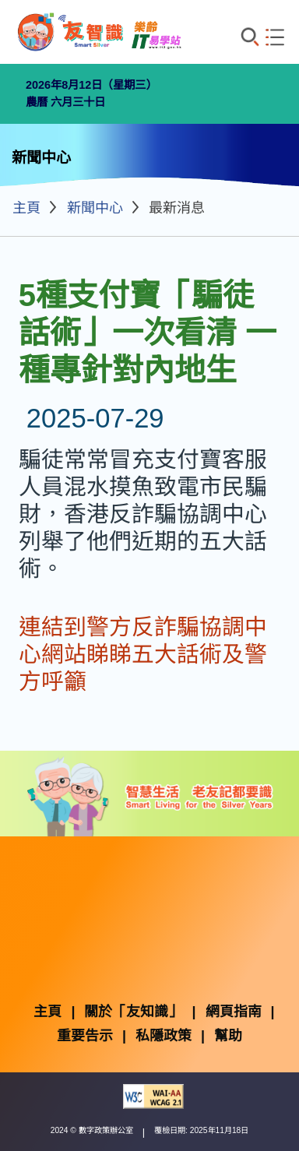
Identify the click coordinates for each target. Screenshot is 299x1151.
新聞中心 (95, 208)
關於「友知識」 (133, 1011)
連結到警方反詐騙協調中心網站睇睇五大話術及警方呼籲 (143, 654)
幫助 (228, 1036)
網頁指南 (234, 1011)
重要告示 (85, 1036)
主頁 (26, 208)
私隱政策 (163, 1036)
